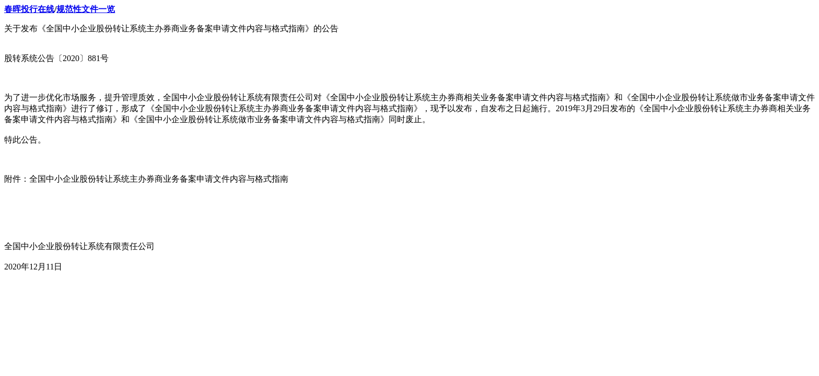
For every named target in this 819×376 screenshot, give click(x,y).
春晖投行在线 (29, 9)
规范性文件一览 (85, 9)
